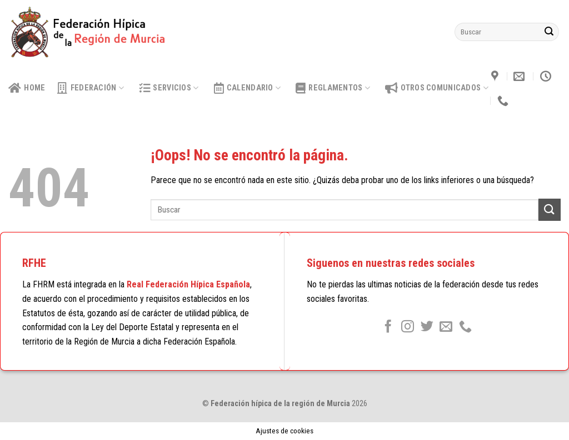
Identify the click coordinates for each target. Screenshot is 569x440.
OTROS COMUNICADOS (436, 88)
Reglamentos (333, 88)
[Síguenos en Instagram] (407, 327)
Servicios (168, 88)
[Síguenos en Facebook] (388, 327)
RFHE (34, 263)
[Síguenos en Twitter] (426, 327)
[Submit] (549, 32)
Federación (90, 88)
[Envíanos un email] (446, 327)
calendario (247, 88)
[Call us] (465, 327)
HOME (26, 88)
